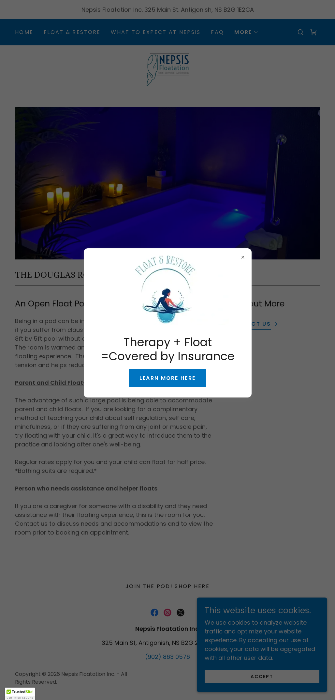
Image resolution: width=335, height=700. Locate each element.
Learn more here (167, 378)
